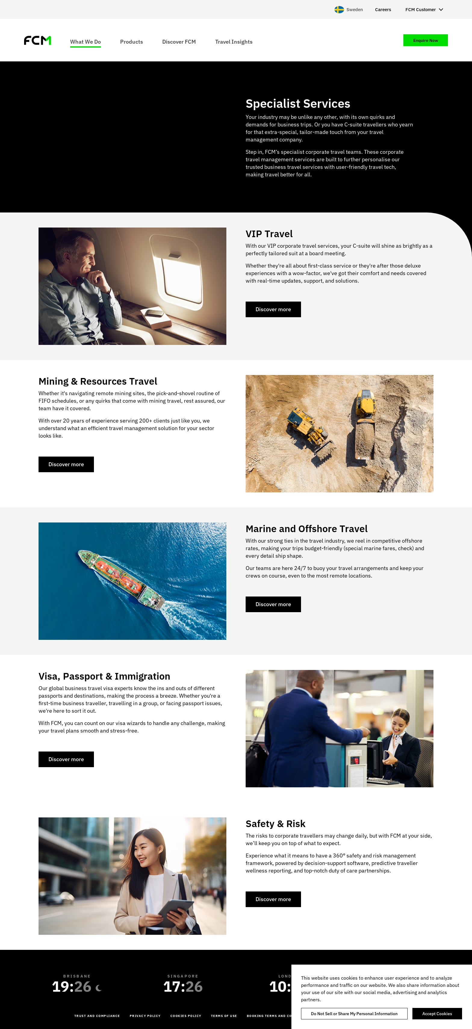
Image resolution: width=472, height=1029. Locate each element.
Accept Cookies (437, 1013)
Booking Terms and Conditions (278, 1016)
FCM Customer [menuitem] (420, 9)
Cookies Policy (185, 1016)
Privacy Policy (145, 1016)
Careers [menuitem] (383, 9)
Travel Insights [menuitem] (234, 41)
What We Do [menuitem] (85, 41)
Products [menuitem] (131, 41)
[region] (381, 997)
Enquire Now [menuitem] (425, 40)
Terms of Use (224, 1016)
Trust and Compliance (97, 1016)
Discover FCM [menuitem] (179, 41)
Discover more (273, 309)
